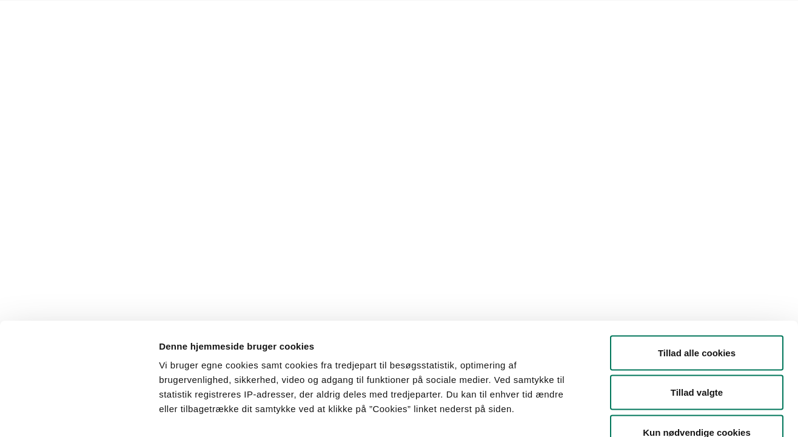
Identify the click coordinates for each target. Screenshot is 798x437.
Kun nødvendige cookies (697, 357)
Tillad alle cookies (697, 278)
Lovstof (139, 15)
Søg (448, 136)
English (398, 15)
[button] (148, 136)
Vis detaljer (630, 413)
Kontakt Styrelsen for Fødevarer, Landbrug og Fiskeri (269, 15)
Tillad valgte (697, 318)
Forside (98, 15)
